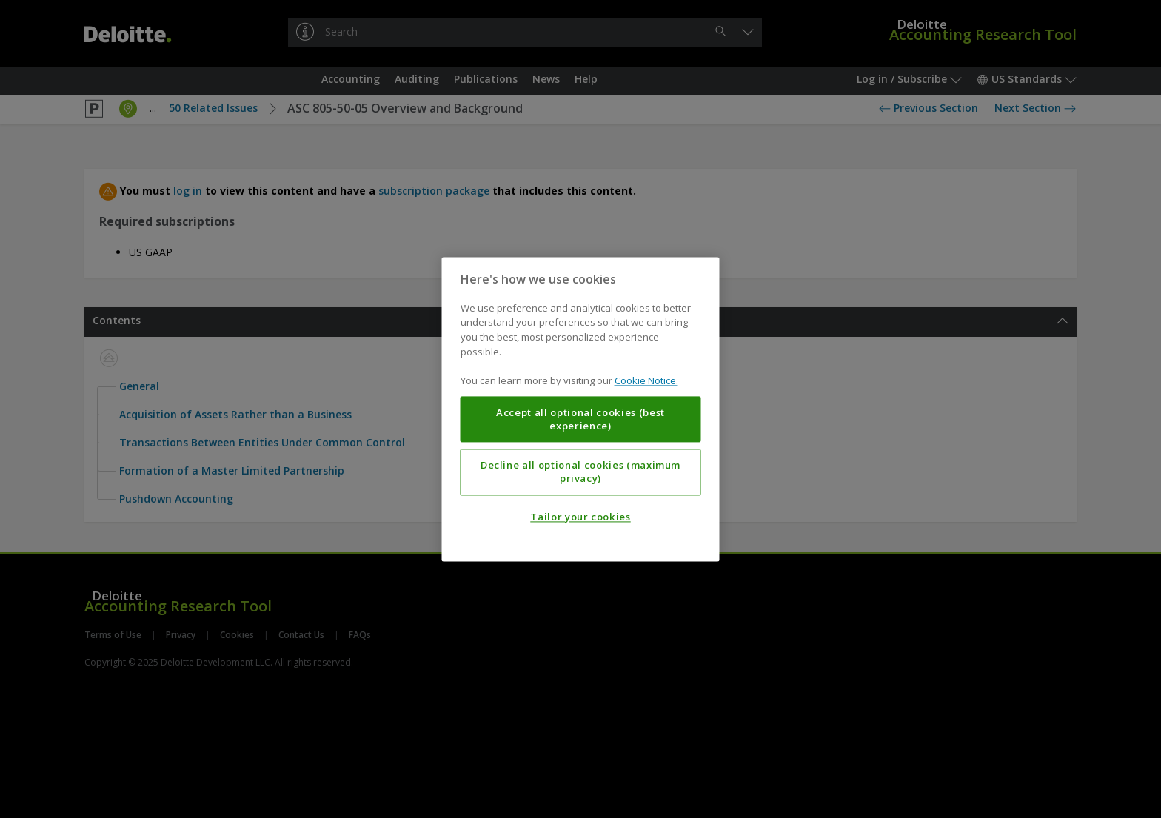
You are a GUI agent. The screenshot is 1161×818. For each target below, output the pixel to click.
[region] (581, 409)
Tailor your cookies (580, 516)
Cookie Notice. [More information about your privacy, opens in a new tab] (646, 380)
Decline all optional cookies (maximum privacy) (580, 471)
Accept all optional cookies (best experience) (580, 419)
